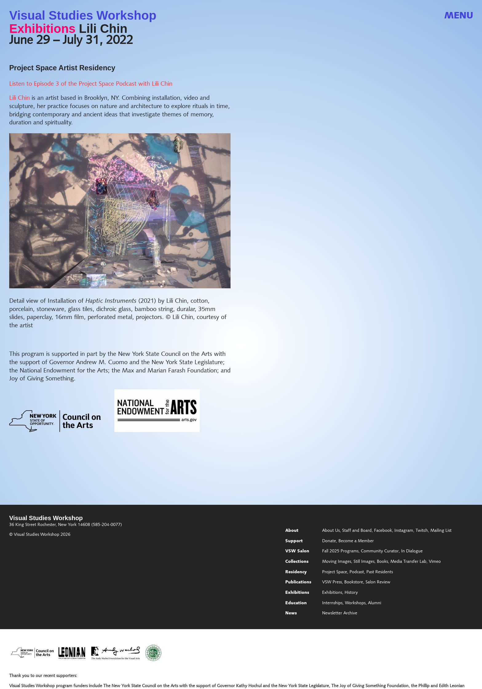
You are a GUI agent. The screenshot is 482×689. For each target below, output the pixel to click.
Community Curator (380, 551)
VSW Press (332, 582)
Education (296, 603)
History (351, 593)
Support (294, 541)
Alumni (374, 603)
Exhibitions (42, 28)
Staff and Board (357, 531)
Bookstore (353, 582)
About (291, 531)
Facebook (383, 531)
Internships (332, 603)
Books (382, 562)
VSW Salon (297, 551)
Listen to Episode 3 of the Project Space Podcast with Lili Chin (90, 84)
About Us (331, 531)
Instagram (403, 531)
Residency (296, 572)
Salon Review (377, 582)
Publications (298, 582)
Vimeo (435, 562)
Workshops (355, 603)
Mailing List (441, 531)
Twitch (422, 531)
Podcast (357, 572)
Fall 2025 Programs (340, 551)
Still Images (364, 562)
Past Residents (379, 572)
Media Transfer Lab (408, 562)
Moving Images (336, 562)
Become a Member (356, 541)
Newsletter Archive (339, 613)
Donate (329, 541)
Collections (297, 562)
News (291, 613)
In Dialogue (412, 551)
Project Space (334, 572)
